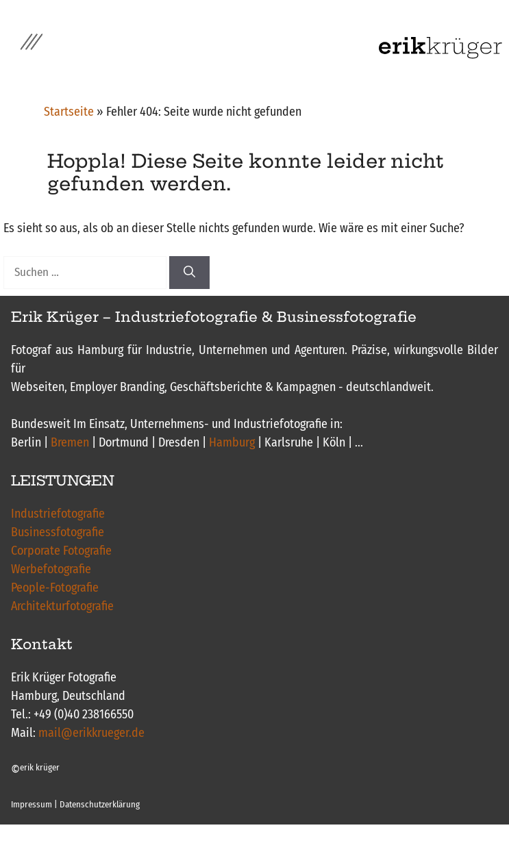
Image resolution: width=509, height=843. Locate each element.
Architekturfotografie (62, 606)
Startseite (69, 111)
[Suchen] (189, 272)
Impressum (31, 804)
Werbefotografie (51, 569)
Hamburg (232, 442)
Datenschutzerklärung (100, 804)
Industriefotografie (58, 513)
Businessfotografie (57, 532)
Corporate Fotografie (61, 550)
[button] (31, 47)
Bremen (70, 442)
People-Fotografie (55, 587)
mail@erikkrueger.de (91, 732)
